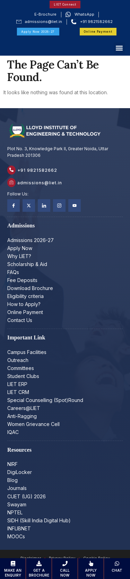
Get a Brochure (39, 569)
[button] (119, 48)
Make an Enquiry (13, 569)
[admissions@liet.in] (11, 182)
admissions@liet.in (39, 182)
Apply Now (91, 569)
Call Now (65, 569)
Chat (117, 566)
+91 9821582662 (37, 170)
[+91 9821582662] (11, 170)
